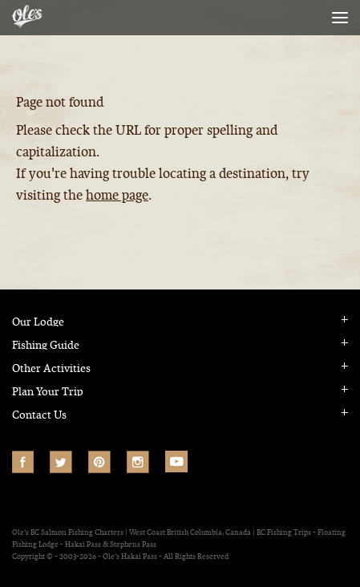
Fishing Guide (45, 345)
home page (117, 195)
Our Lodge (38, 322)
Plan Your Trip (47, 392)
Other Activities (51, 368)
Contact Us (39, 415)
